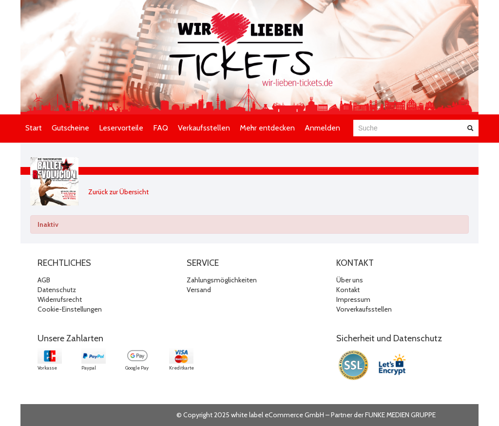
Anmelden (322, 127)
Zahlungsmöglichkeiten (222, 280)
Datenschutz (57, 289)
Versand (199, 289)
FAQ (160, 127)
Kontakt (348, 289)
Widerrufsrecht (60, 299)
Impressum (353, 299)
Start (33, 127)
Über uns (349, 280)
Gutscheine (70, 127)
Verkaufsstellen (204, 127)
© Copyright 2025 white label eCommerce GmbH (250, 414)
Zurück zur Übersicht (118, 191)
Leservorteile (121, 127)
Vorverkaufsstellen (364, 309)
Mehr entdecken (267, 127)
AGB (44, 280)
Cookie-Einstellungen (70, 309)
